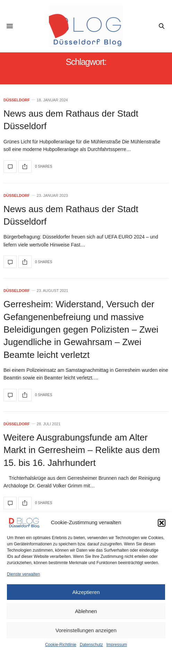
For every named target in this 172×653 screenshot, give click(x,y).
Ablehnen (86, 611)
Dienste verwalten (23, 574)
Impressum (116, 644)
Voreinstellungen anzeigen (86, 630)
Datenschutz (91, 644)
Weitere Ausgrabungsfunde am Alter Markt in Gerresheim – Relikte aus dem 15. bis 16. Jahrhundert (81, 450)
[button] (161, 522)
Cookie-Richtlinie (60, 644)
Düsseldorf (16, 100)
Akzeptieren (86, 592)
